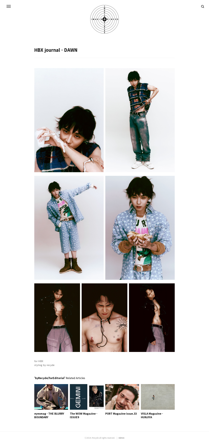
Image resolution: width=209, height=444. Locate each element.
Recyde (95, 437)
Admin (121, 437)
